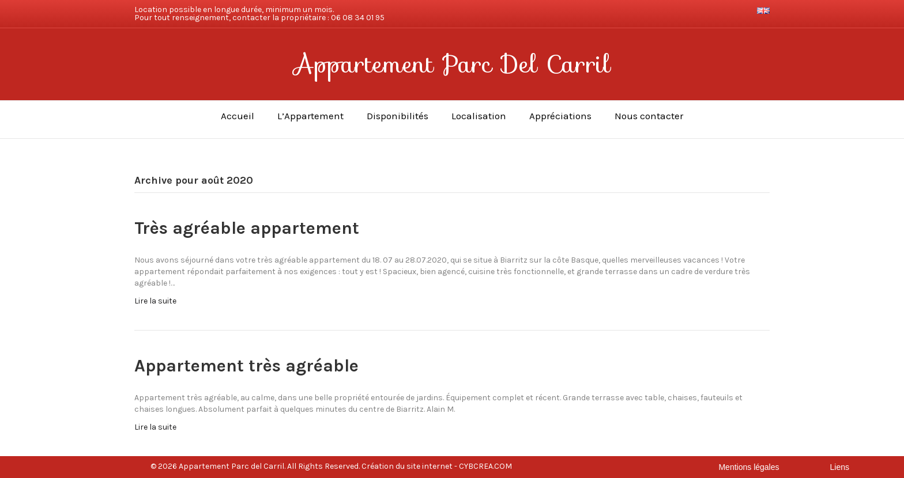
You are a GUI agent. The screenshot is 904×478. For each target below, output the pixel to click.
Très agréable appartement (246, 228)
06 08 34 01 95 (358, 17)
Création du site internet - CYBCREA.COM (436, 466)
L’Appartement (310, 116)
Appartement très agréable (246, 365)
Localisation (478, 116)
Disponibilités (397, 116)
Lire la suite (155, 301)
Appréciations (560, 116)
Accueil (237, 116)
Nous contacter (649, 116)
